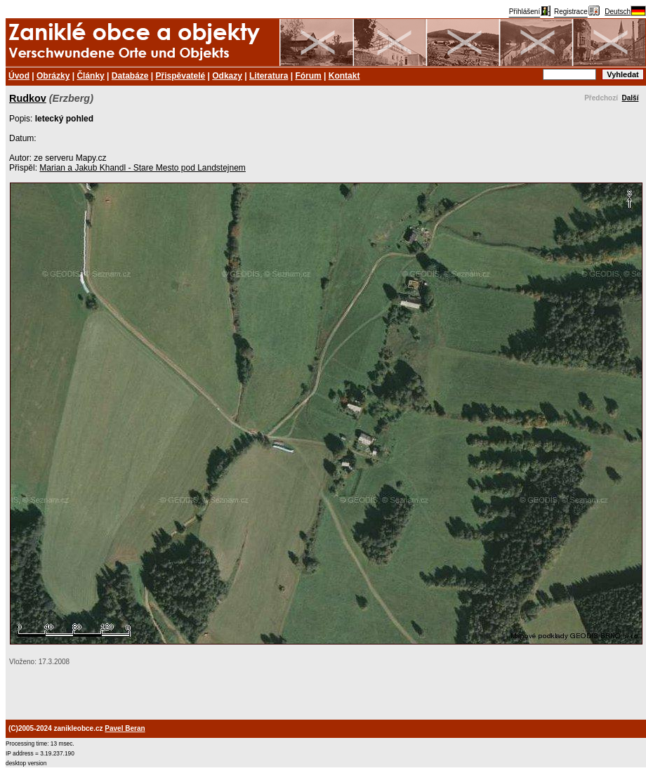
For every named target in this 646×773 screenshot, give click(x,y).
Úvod (18, 76)
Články (90, 76)
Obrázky (53, 76)
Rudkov (27, 98)
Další (630, 98)
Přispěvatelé (181, 76)
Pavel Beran (125, 728)
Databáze (130, 76)
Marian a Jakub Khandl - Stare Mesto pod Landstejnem (142, 168)
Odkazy (227, 76)
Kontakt (344, 76)
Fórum (308, 76)
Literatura (268, 76)
